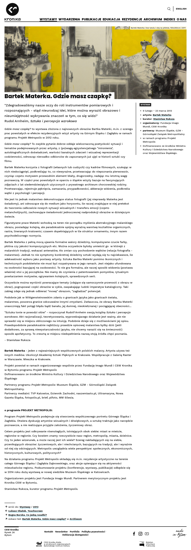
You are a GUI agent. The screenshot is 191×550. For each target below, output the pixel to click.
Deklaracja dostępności (75, 534)
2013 (35, 506)
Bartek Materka (162, 115)
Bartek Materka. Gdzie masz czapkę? (44, 519)
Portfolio (75, 531)
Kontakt (48, 531)
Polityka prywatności (93, 531)
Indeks (169, 19)
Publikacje (91, 19)
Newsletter (61, 531)
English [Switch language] (181, 8)
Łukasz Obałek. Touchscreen (25, 510)
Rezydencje (132, 19)
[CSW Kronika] (12, 12)
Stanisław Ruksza (163, 119)
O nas (182, 19)
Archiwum (153, 19)
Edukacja (111, 19)
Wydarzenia (69, 19)
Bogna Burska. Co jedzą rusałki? (27, 515)
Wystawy (48, 19)
